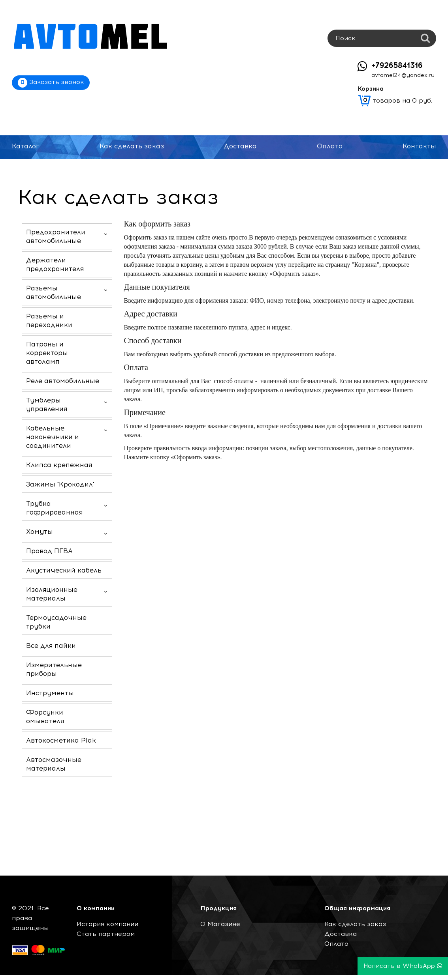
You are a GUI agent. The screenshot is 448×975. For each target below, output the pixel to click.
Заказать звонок (51, 83)
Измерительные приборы (54, 669)
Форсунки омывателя (45, 716)
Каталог (26, 146)
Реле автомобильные (62, 381)
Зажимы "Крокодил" (60, 484)
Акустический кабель (64, 570)
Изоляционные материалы (51, 594)
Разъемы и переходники (49, 320)
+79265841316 (396, 65)
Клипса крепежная (59, 465)
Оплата (330, 146)
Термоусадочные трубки (56, 622)
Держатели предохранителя (55, 264)
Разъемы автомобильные (53, 292)
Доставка (240, 146)
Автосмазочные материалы (53, 764)
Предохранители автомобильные (55, 236)
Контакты (419, 146)
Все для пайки (51, 645)
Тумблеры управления (46, 404)
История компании (107, 924)
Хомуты (39, 531)
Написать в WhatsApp (402, 965)
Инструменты (50, 693)
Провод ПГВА (49, 551)
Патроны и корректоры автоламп (47, 352)
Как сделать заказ (132, 146)
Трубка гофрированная (54, 508)
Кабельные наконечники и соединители (52, 436)
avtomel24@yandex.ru (403, 75)
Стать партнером (106, 934)
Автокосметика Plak (61, 740)
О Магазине (220, 924)
